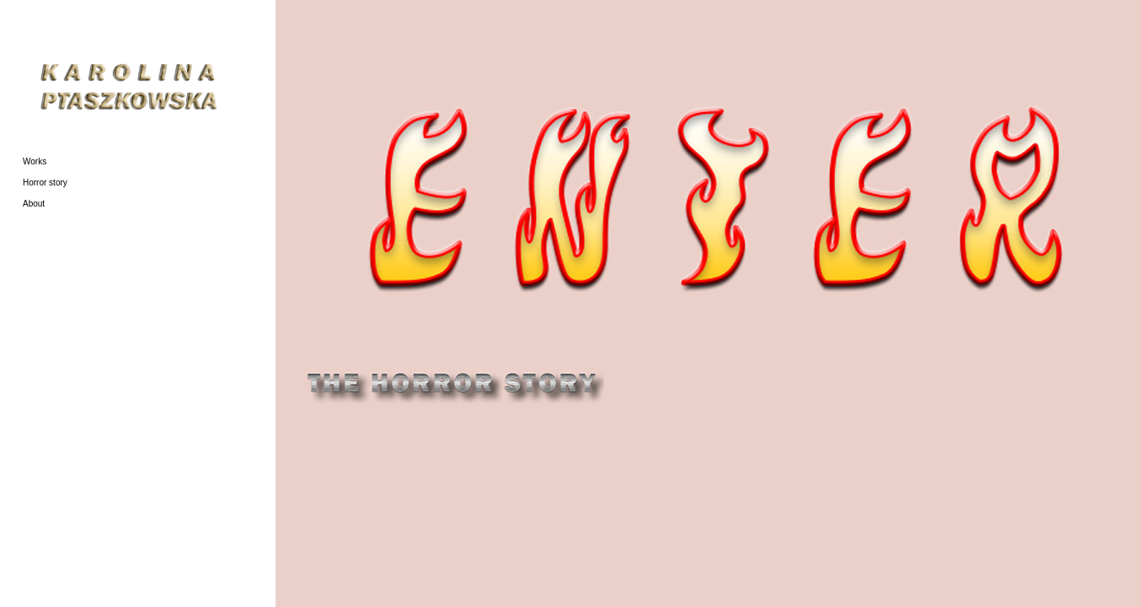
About (34, 203)
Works (34, 161)
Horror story (45, 182)
